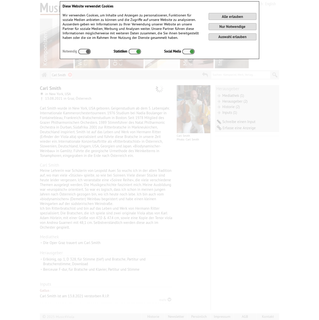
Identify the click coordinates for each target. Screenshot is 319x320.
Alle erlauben (232, 16)
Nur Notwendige (232, 26)
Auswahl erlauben (232, 36)
